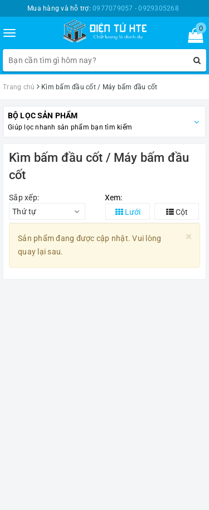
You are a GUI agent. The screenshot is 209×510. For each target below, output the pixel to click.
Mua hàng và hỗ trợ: (103, 8)
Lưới (127, 212)
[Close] (189, 237)
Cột (177, 212)
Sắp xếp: (24, 197)
